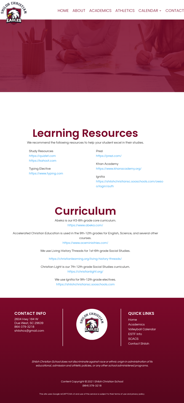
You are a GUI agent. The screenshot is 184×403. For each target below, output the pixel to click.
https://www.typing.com (46, 173)
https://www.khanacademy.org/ (119, 168)
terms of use (120, 394)
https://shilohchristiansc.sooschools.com (85, 284)
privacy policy (137, 394)
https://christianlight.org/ (85, 271)
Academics (100, 10)
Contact (175, 10)
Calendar (148, 10)
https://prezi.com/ (109, 156)
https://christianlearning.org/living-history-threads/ (85, 259)
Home (63, 10)
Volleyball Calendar (142, 329)
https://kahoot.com (42, 160)
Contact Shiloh (138, 343)
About (79, 10)
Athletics (125, 10)
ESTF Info (135, 334)
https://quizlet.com (42, 156)
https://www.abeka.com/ (85, 225)
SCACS (133, 339)
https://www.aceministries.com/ (85, 243)
